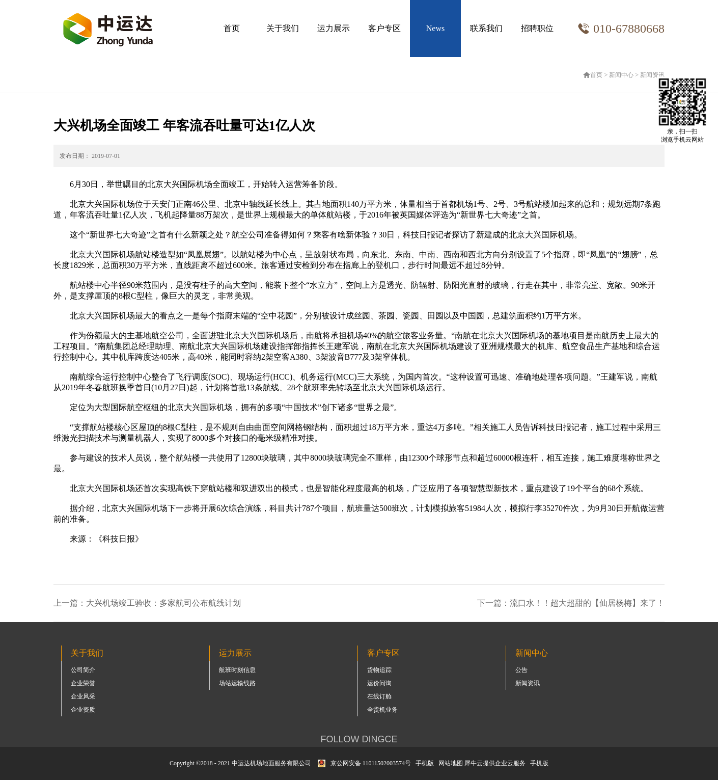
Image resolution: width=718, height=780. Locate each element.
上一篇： (147, 603)
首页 (232, 28)
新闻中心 (621, 74)
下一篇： (571, 603)
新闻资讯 (652, 74)
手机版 (423, 763)
